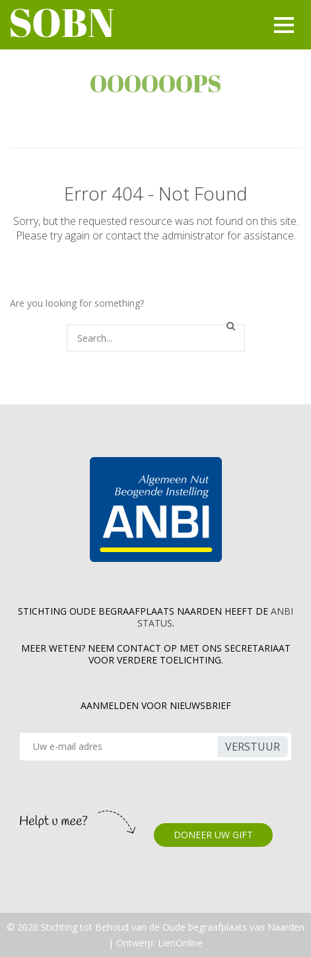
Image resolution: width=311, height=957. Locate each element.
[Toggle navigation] (281, 25)
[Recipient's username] (120, 747)
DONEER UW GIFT (213, 834)
